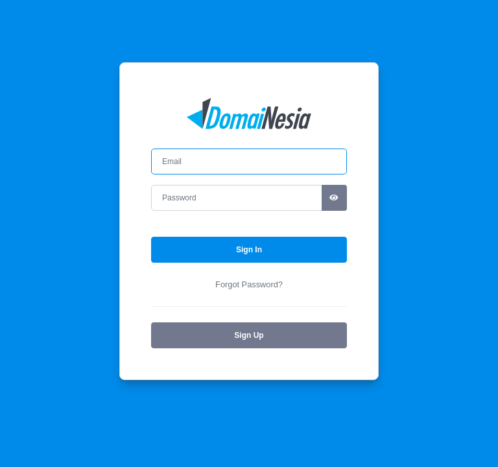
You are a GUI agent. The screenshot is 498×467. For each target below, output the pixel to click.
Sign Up (248, 335)
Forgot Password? (249, 284)
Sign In (249, 249)
